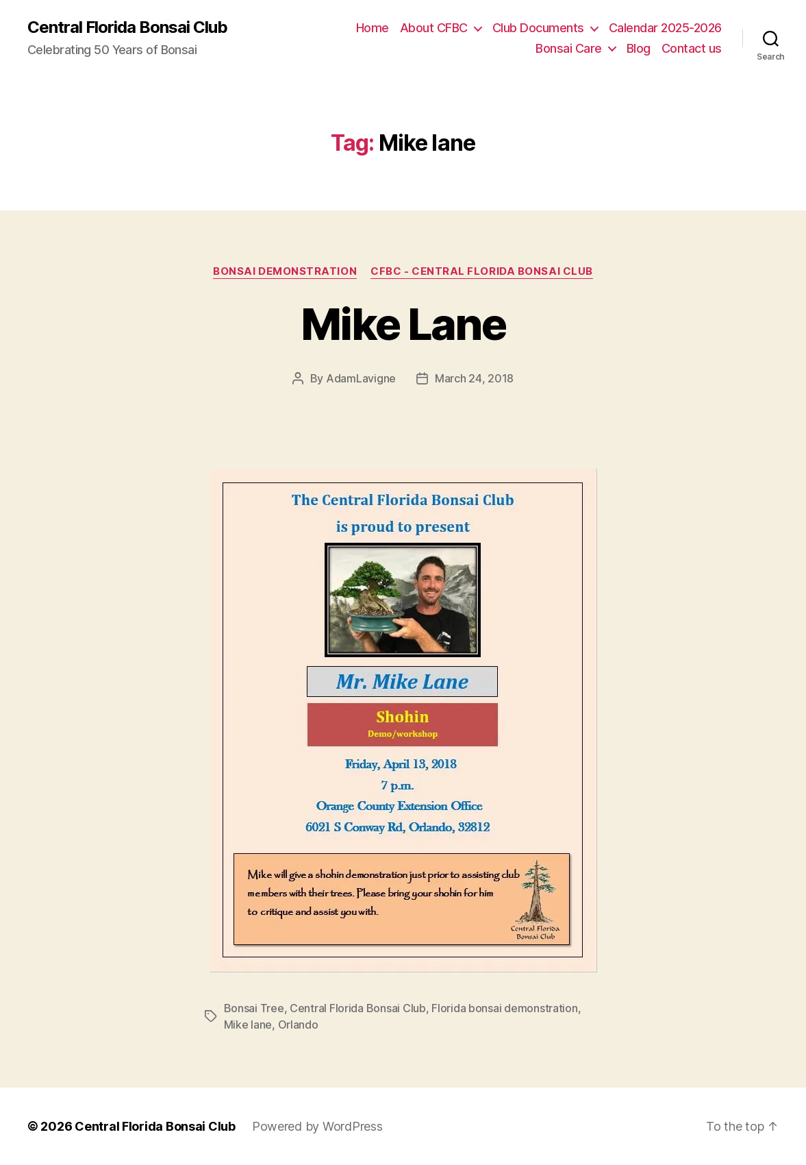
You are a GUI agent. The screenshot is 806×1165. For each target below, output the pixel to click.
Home (372, 28)
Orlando (298, 1024)
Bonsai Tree (254, 1008)
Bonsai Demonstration (285, 271)
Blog (639, 48)
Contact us (692, 48)
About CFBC (434, 28)
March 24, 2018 (474, 378)
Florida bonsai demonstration (504, 1008)
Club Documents (538, 28)
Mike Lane (403, 323)
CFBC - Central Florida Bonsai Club (481, 271)
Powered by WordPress (317, 1126)
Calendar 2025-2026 (665, 28)
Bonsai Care (569, 48)
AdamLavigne (361, 378)
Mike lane (248, 1024)
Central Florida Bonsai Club (127, 27)
